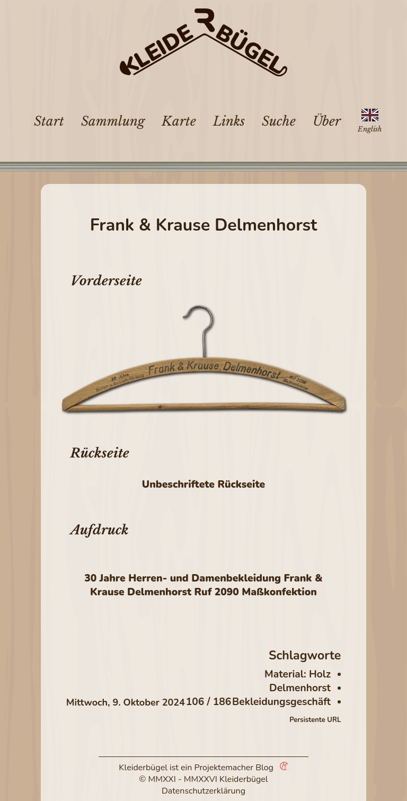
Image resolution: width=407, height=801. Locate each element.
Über (327, 121)
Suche (279, 121)
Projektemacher (224, 767)
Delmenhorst (300, 688)
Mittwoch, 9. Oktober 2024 (125, 702)
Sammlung (113, 121)
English (370, 129)
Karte (179, 121)
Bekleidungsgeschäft (281, 702)
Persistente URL (315, 720)
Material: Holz (297, 674)
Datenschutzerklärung (203, 791)
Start (49, 121)
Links (229, 121)
